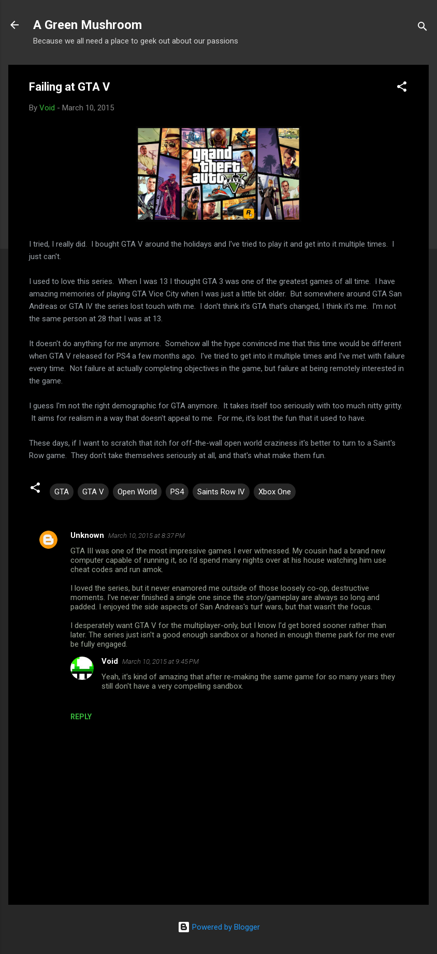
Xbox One (274, 491)
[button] (402, 88)
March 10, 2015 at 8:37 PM (146, 535)
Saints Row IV (221, 491)
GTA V (93, 491)
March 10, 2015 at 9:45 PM (160, 661)
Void (109, 661)
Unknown (87, 535)
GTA (61, 491)
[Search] (422, 28)
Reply (81, 717)
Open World (137, 491)
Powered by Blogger (219, 927)
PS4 (177, 491)
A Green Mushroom (87, 25)
